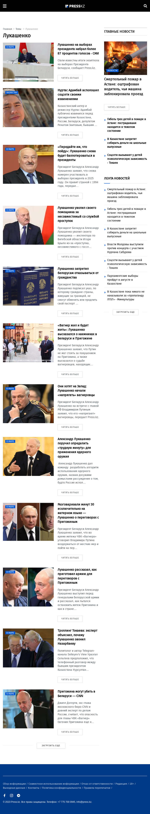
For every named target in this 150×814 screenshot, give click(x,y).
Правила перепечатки (97, 787)
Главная (7, 29)
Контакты (34, 787)
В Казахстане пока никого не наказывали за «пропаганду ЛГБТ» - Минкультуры (126, 295)
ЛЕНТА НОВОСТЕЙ (117, 178)
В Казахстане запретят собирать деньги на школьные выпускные (126, 143)
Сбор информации (14, 783)
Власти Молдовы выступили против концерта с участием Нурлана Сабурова (125, 248)
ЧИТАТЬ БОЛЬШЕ (116, 107)
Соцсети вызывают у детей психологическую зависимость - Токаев (127, 158)
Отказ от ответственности (97, 783)
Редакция (121, 783)
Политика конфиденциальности (62, 787)
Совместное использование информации (54, 783)
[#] (75, 6)
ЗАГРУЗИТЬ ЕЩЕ (51, 745)
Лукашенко (31, 29)
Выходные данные (14, 787)
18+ (132, 783)
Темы (19, 29)
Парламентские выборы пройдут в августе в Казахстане (122, 279)
